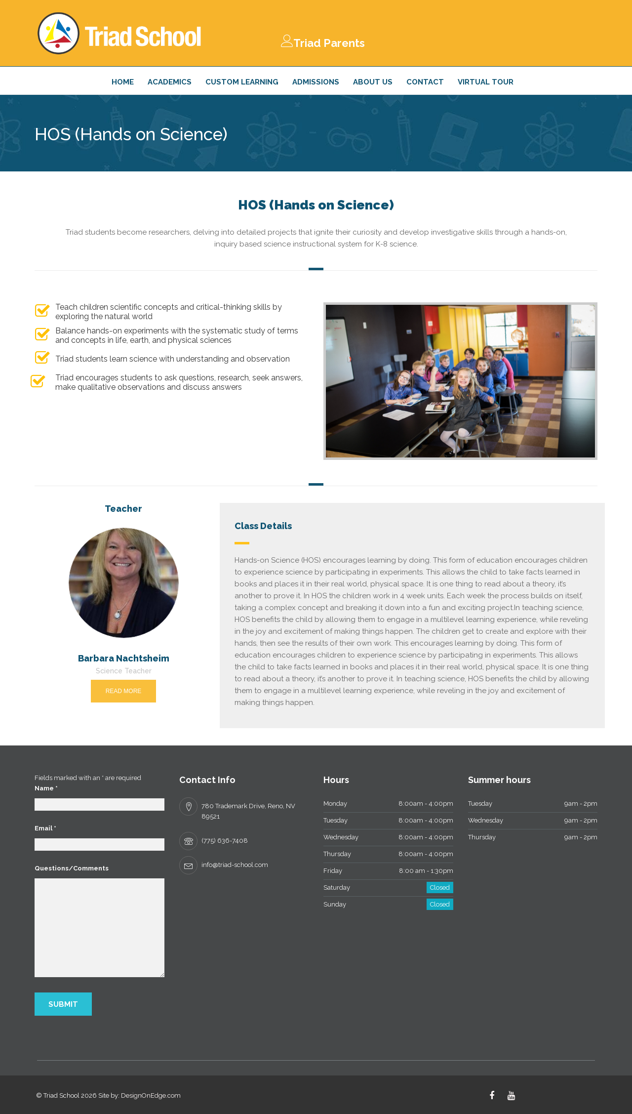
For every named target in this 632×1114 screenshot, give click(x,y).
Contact (425, 82)
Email (45, 828)
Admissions (315, 82)
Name (46, 788)
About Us (373, 82)
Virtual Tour (486, 82)
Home (123, 82)
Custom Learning (241, 82)
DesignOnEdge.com (151, 1095)
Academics (170, 82)
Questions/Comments (72, 868)
